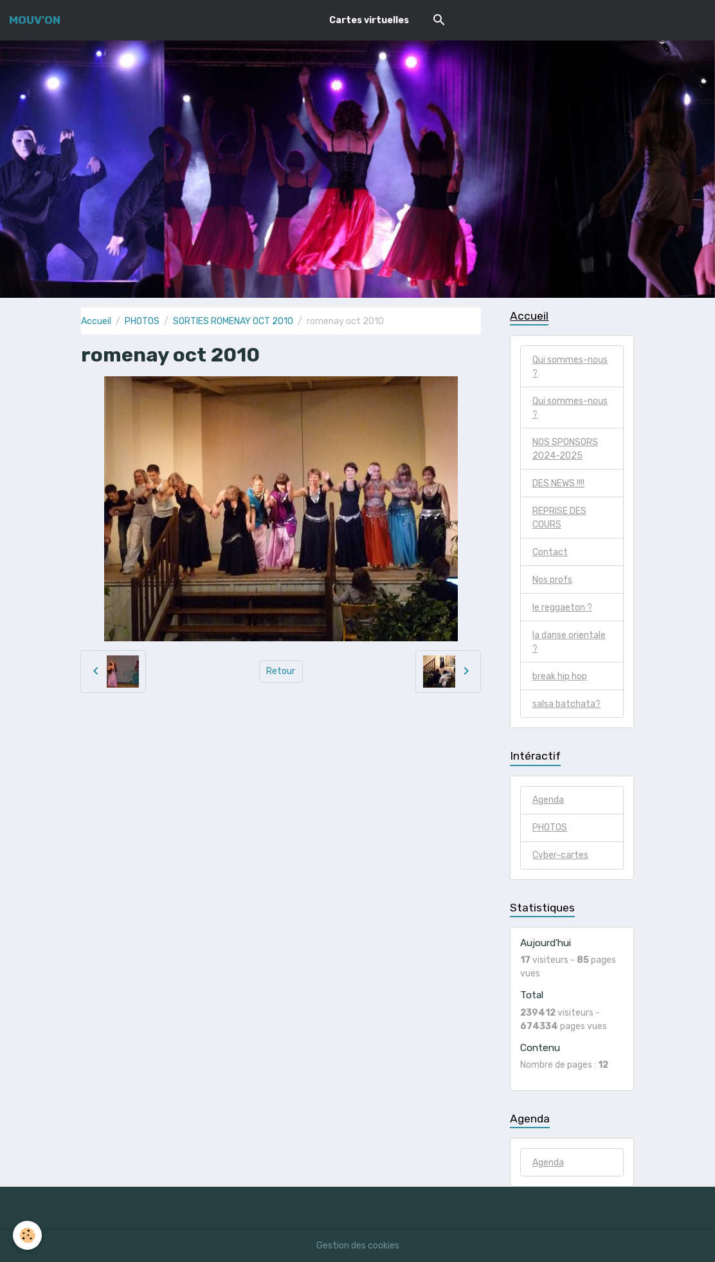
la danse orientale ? (569, 642)
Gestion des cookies (357, 1245)
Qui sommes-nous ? (570, 366)
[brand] (34, 20)
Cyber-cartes (560, 855)
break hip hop (559, 676)
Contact (550, 552)
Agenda (548, 799)
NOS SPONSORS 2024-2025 (565, 449)
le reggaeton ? (562, 607)
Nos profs (552, 579)
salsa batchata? (566, 704)
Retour (280, 671)
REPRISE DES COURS (559, 518)
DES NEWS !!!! (558, 483)
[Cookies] (27, 1235)
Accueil (96, 321)
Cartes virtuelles (369, 20)
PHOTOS (142, 321)
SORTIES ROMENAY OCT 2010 (233, 321)
